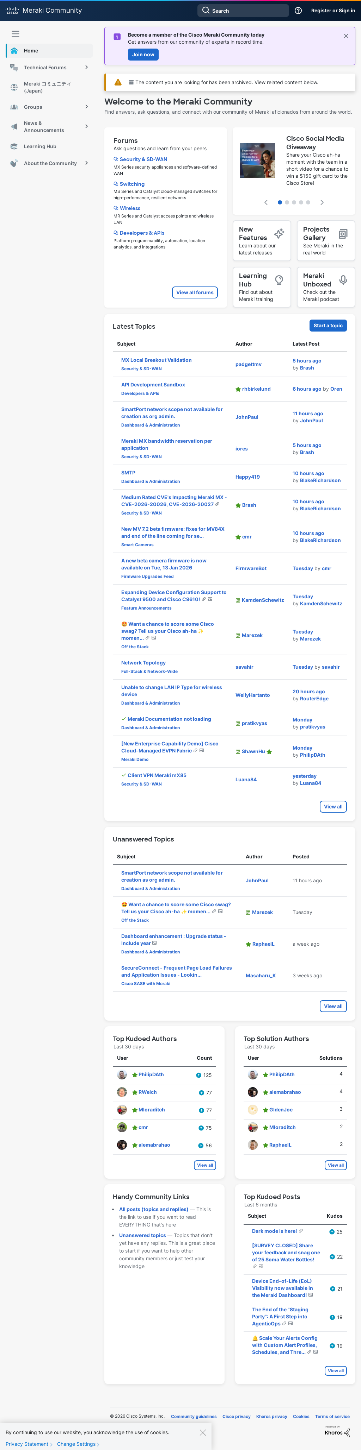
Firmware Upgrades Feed (147, 576)
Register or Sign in (333, 10)
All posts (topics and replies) (154, 1209)
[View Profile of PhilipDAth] (312, 755)
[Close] (202, 1436)
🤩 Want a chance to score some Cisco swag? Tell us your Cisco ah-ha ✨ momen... (167, 631)
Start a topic (328, 325)
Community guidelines (194, 1416)
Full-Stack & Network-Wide (149, 671)
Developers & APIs (142, 233)
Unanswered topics (142, 1235)
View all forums (195, 292)
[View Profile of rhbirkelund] (256, 389)
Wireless (130, 208)
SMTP (128, 472)
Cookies (301, 1416)
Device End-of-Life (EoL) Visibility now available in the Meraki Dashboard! (282, 1288)
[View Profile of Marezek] (252, 635)
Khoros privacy (271, 1416)
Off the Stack (135, 646)
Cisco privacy (236, 1416)
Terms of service (332, 1416)
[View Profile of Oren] (336, 389)
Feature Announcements (146, 608)
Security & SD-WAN (143, 159)
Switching (132, 184)
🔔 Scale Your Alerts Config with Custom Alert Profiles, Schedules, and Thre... (285, 1345)
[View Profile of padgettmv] (248, 364)
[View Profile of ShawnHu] (253, 751)
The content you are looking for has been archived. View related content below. (223, 82)
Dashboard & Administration (150, 425)
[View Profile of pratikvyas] (254, 723)
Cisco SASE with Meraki (145, 983)
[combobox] (243, 10)
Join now (143, 54)
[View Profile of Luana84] (246, 779)
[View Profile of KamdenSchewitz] (263, 600)
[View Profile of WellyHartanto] (252, 695)
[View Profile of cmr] (247, 537)
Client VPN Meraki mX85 (157, 775)
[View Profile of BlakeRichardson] (320, 480)
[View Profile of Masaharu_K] (261, 975)
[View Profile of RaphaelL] (263, 944)
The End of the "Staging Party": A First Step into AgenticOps (280, 1316)
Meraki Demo (134, 759)
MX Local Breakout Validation (156, 360)
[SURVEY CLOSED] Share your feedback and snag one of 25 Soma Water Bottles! (286, 1252)
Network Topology (143, 663)
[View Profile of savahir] (244, 667)
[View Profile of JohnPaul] (246, 417)
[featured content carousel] (294, 171)
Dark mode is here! (275, 1231)
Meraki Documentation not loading (169, 719)
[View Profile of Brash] (307, 368)
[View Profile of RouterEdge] (314, 698)
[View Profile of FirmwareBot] (251, 568)
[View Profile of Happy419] (247, 477)
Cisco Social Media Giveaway (315, 142)
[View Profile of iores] (241, 449)
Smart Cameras (137, 544)
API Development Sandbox (153, 384)
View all (333, 806)
